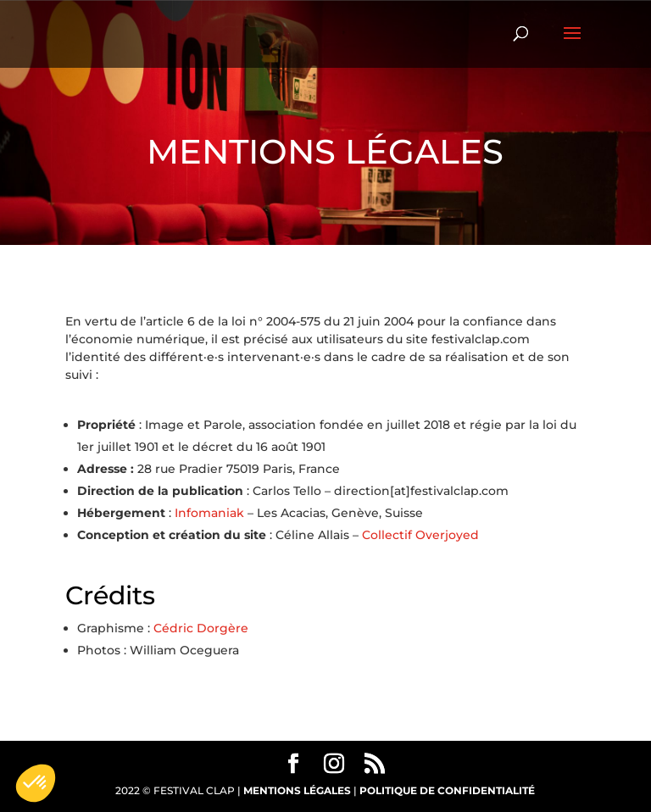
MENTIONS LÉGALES (297, 790)
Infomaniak (209, 512)
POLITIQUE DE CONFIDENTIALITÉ (447, 790)
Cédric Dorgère (200, 628)
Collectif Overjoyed (420, 534)
